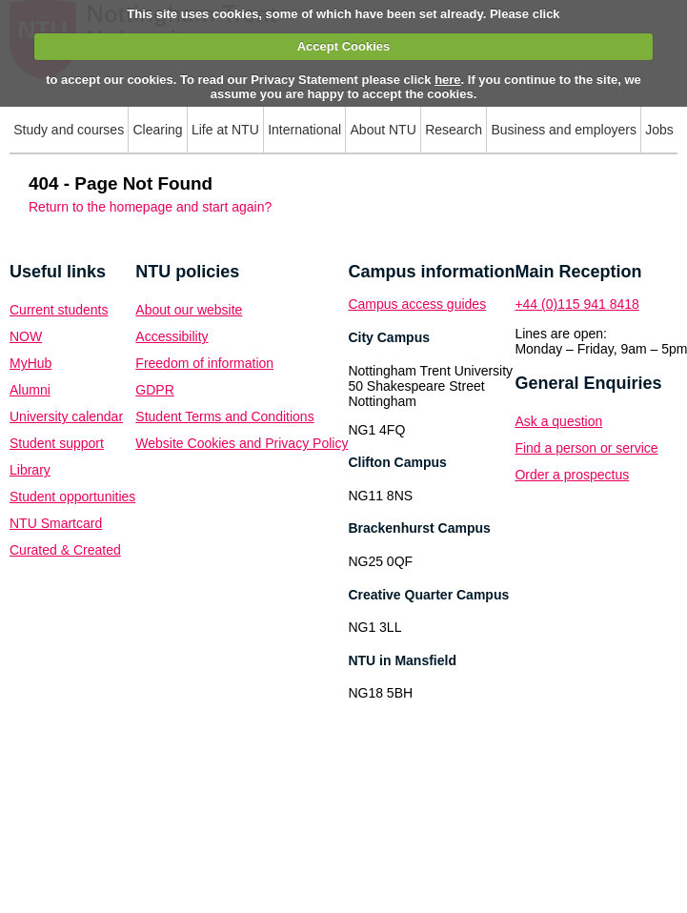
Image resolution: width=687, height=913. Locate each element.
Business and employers (563, 129)
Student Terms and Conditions (224, 416)
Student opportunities (72, 496)
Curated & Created (65, 550)
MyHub (30, 363)
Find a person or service (586, 448)
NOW (26, 336)
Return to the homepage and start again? (150, 206)
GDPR (154, 389)
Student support (57, 443)
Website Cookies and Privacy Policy (241, 443)
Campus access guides (417, 304)
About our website (188, 309)
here (447, 79)
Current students (59, 309)
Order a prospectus (572, 474)
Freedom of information (204, 363)
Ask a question (558, 421)
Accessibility (171, 336)
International (304, 129)
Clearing (157, 129)
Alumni (30, 389)
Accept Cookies (344, 46)
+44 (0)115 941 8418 (576, 304)
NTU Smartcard (56, 523)
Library (30, 469)
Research (453, 129)
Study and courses (68, 129)
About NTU (383, 129)
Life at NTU (225, 129)
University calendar (66, 416)
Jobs (659, 129)
